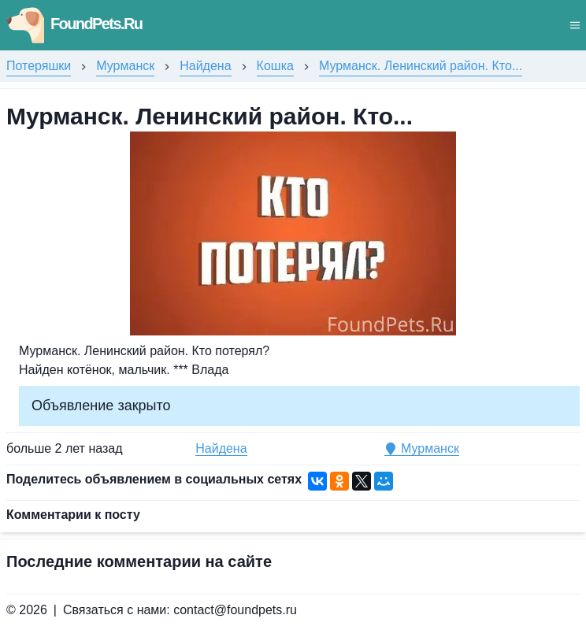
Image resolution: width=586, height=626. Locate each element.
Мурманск (125, 65)
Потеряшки (38, 65)
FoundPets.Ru (74, 23)
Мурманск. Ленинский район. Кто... (420, 65)
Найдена (205, 65)
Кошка (275, 65)
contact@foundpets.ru (235, 610)
